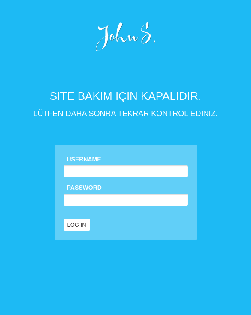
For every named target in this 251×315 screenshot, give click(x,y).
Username (84, 159)
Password (84, 187)
